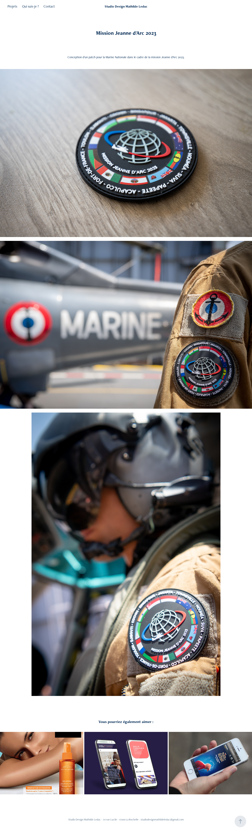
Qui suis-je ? (30, 6)
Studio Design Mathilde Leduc (126, 6)
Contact (49, 6)
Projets (12, 6)
